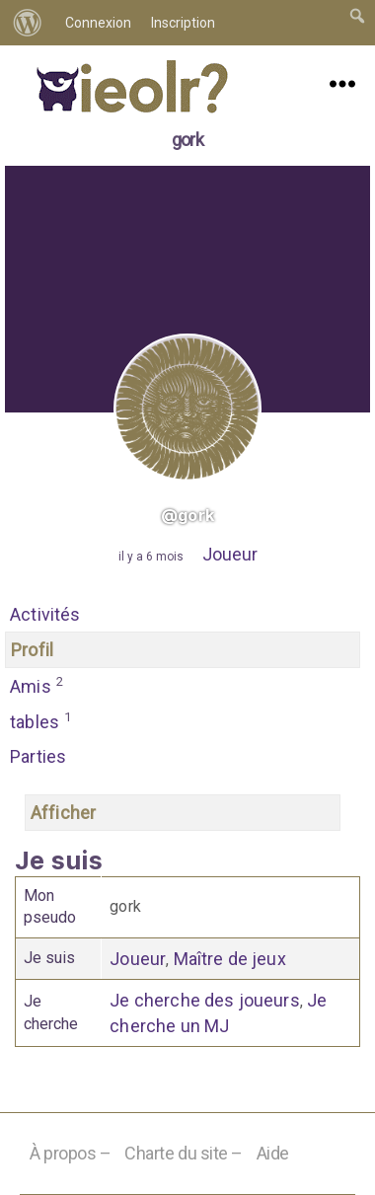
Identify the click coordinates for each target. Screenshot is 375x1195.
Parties (38, 756)
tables (41, 720)
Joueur (230, 554)
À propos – (71, 1153)
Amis (37, 685)
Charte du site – (183, 1153)
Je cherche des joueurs (205, 1000)
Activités (45, 614)
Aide (273, 1153)
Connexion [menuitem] (98, 23)
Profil (32, 649)
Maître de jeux (230, 958)
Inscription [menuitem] (183, 23)
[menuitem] (27, 22)
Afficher (63, 812)
